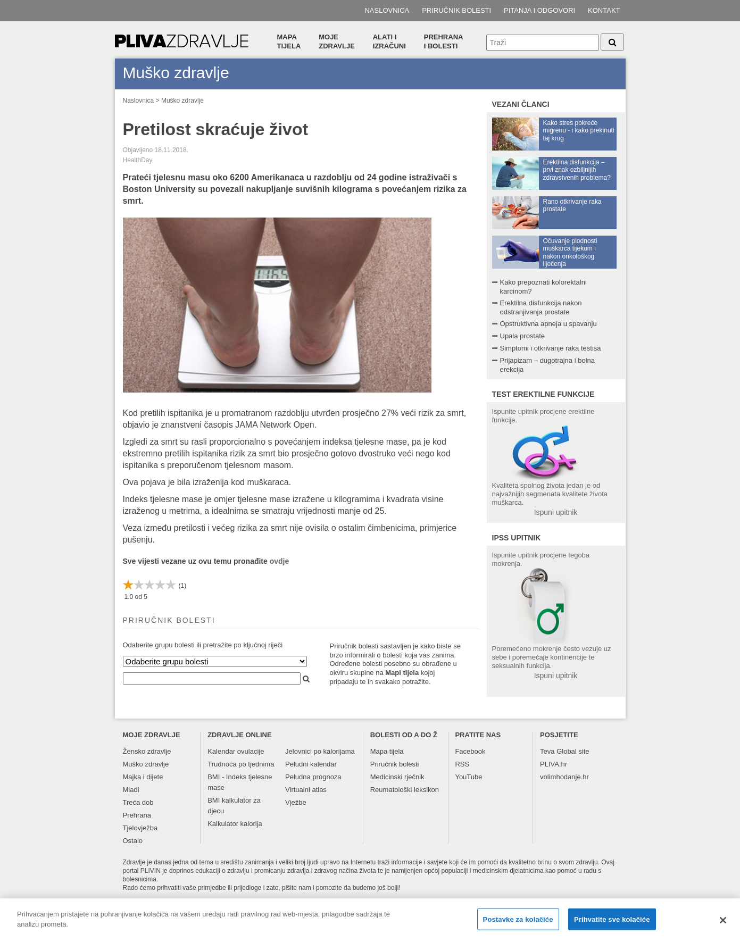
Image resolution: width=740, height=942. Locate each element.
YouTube (468, 777)
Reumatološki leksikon (404, 790)
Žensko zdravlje (147, 751)
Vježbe (295, 802)
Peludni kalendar (311, 764)
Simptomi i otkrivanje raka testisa (550, 348)
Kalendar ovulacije (235, 751)
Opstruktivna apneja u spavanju (548, 324)
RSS (462, 764)
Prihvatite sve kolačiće (612, 924)
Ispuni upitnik (556, 512)
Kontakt (604, 10)
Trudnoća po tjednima (240, 764)
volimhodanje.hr (564, 777)
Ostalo (133, 841)
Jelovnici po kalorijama (320, 751)
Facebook (470, 751)
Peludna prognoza (313, 777)
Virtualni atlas (306, 790)
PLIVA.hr (553, 764)
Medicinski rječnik (397, 777)
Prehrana (137, 815)
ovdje (279, 561)
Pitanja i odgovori (539, 10)
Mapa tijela (289, 41)
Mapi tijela (402, 673)
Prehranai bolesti (443, 41)
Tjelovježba (140, 828)
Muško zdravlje (182, 100)
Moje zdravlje (337, 41)
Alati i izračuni (389, 41)
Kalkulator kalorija (234, 824)
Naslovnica (386, 10)
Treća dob (138, 802)
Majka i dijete (143, 777)
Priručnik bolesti (456, 10)
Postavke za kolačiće (518, 924)
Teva (547, 751)
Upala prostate (522, 336)
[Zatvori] (723, 925)
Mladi (131, 790)
